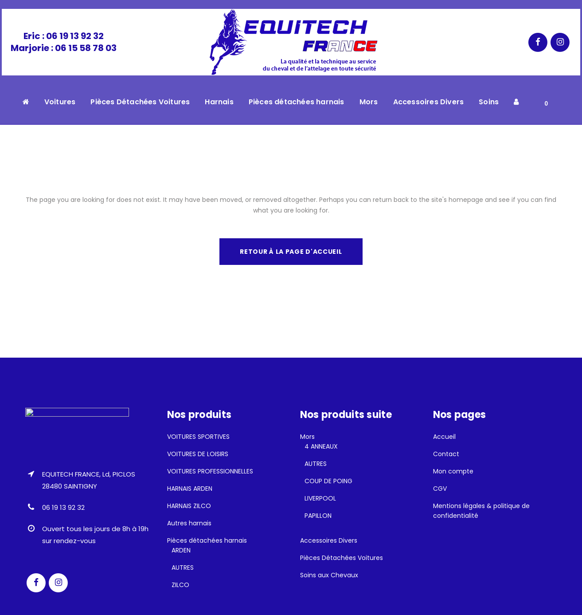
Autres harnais (189, 523)
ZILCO (180, 584)
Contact (446, 453)
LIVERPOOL (320, 498)
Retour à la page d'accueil (291, 251)
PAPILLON (318, 515)
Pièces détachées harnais (207, 540)
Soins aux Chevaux (329, 575)
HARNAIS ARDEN (189, 488)
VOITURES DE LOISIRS (197, 453)
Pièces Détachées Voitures (341, 557)
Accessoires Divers (328, 540)
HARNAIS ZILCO (189, 505)
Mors (307, 436)
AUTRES (183, 567)
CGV (440, 488)
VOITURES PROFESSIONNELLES (210, 471)
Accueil (444, 436)
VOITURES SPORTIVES (198, 436)
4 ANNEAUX (321, 446)
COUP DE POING (328, 481)
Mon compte (453, 471)
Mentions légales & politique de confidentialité (481, 510)
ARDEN (181, 550)
